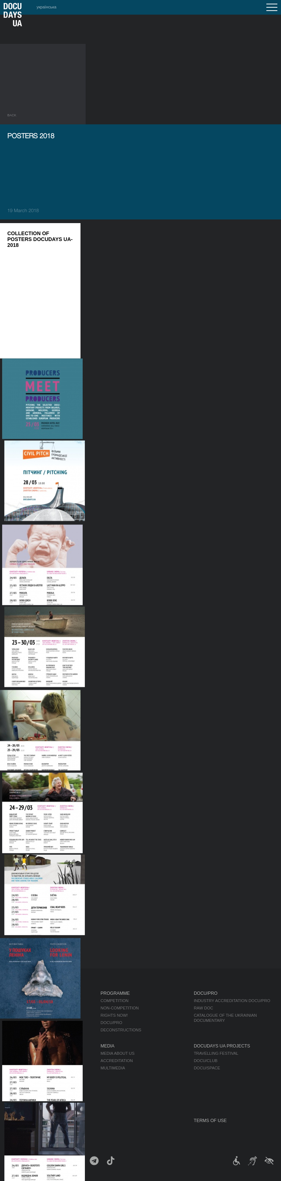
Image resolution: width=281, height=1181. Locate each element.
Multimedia (113, 1068)
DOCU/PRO (111, 1022)
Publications (22, 1000)
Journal (17, 993)
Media (108, 1046)
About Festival (25, 1046)
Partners (18, 1075)
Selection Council (28, 1060)
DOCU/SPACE (207, 1068)
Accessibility (22, 1082)
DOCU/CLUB (206, 1060)
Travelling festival (216, 1053)
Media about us (118, 1053)
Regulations (21, 1053)
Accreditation (117, 1060)
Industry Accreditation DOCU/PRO (232, 1000)
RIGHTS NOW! (114, 1015)
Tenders (17, 1090)
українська (46, 7)
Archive (16, 1104)
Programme (115, 993)
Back (11, 115)
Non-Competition (120, 1008)
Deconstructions (121, 1030)
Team (13, 1068)
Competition (114, 1000)
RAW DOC (203, 1008)
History (16, 1097)
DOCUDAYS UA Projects (222, 1046)
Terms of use (210, 1120)
